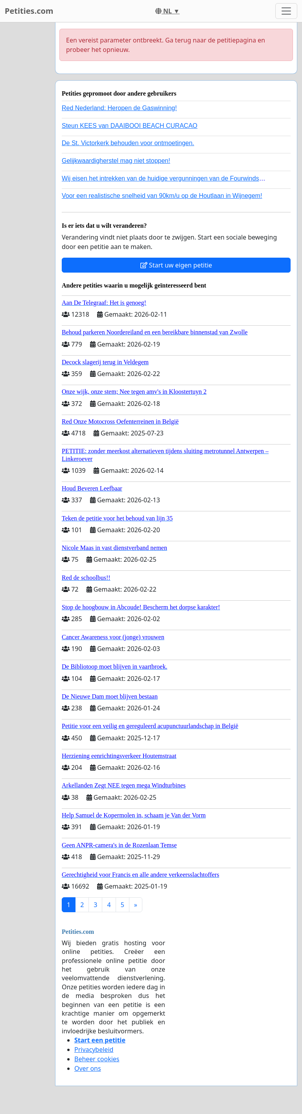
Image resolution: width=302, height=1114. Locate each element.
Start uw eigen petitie (176, 265)
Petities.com (29, 11)
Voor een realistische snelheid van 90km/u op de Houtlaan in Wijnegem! (162, 195)
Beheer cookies (97, 1059)
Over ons (87, 1068)
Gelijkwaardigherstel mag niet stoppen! (116, 160)
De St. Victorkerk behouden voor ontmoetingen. (128, 143)
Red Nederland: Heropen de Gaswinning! (119, 108)
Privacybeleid (93, 1049)
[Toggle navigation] (286, 11)
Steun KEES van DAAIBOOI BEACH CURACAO (129, 125)
